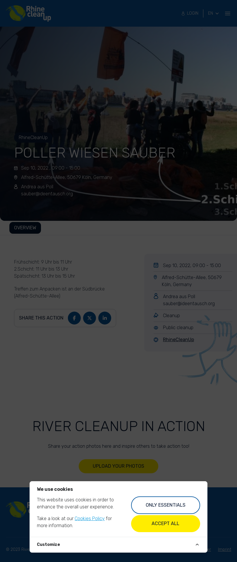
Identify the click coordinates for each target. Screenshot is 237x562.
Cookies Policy (90, 518)
